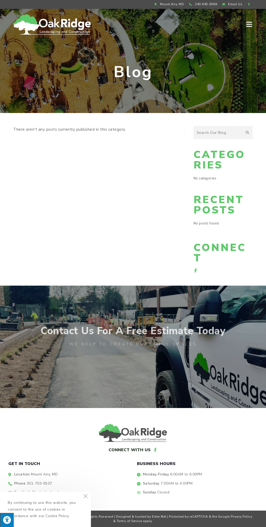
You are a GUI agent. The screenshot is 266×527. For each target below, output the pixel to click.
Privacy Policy (241, 517)
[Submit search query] (247, 132)
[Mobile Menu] (249, 24)
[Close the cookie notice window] (85, 497)
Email (232, 4)
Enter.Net (159, 517)
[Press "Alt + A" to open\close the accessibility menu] (7, 520)
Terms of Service (129, 521)
